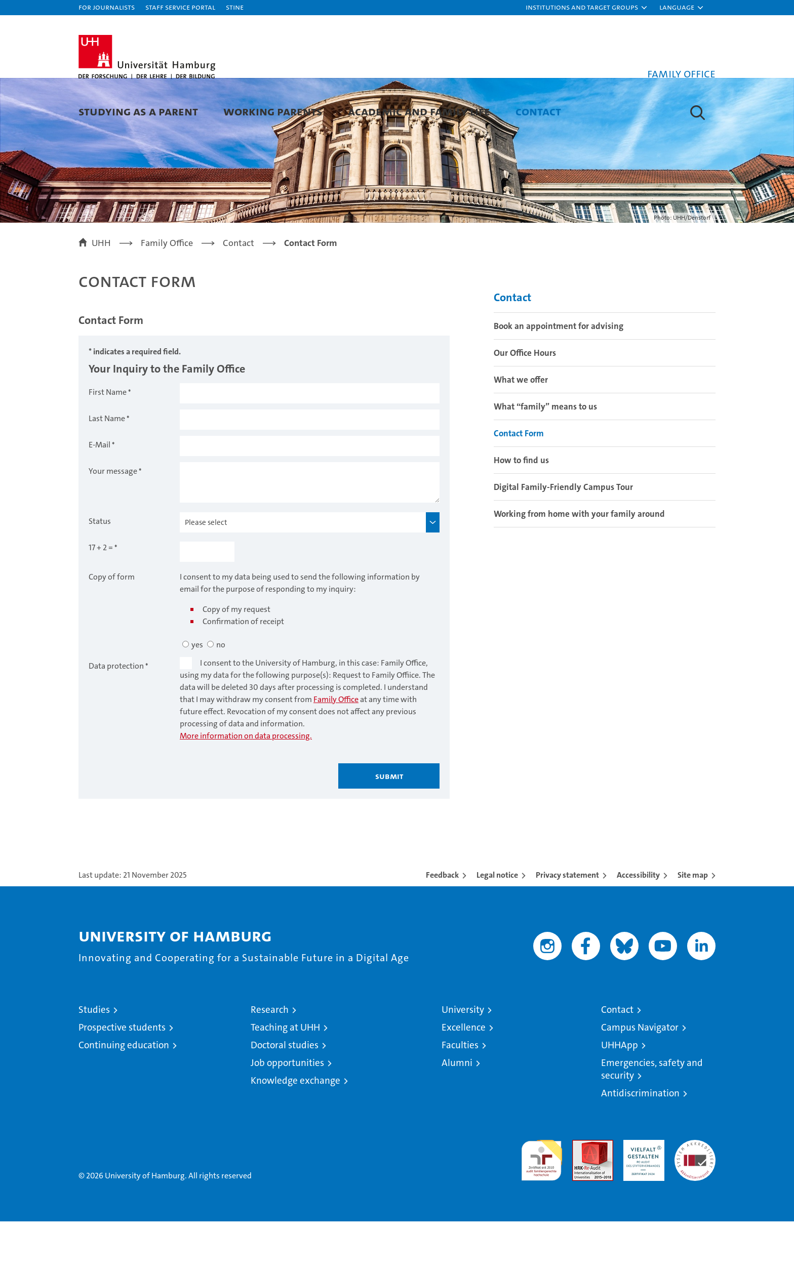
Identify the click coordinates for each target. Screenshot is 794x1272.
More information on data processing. (246, 786)
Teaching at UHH (285, 1078)
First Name (108, 442)
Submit (389, 826)
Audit (581, 1196)
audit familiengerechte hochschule (541, 1206)
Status (100, 571)
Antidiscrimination (640, 1143)
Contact (538, 111)
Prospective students (122, 1078)
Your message (113, 521)
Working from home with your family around (579, 564)
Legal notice (497, 925)
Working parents (273, 111)
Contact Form (519, 483)
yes (197, 695)
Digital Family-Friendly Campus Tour (563, 537)
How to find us (521, 510)
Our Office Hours (525, 403)
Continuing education (123, 1095)
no (220, 695)
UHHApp (619, 1095)
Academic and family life (419, 111)
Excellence (464, 1078)
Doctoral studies (285, 1095)
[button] (587, 7)
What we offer (521, 430)
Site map (693, 925)
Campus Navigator (640, 1078)
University (463, 1060)
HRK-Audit (641, 1196)
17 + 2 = (101, 598)
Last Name (107, 469)
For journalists (106, 7)
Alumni (457, 1113)
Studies (94, 1060)
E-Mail (99, 495)
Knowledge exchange (295, 1131)
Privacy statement (567, 925)
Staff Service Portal (180, 7)
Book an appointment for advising (558, 376)
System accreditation (695, 1201)
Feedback (442, 925)
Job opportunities (287, 1113)
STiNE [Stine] (235, 7)
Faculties (460, 1095)
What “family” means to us (545, 457)
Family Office (336, 750)
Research (270, 1060)
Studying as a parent (138, 111)
